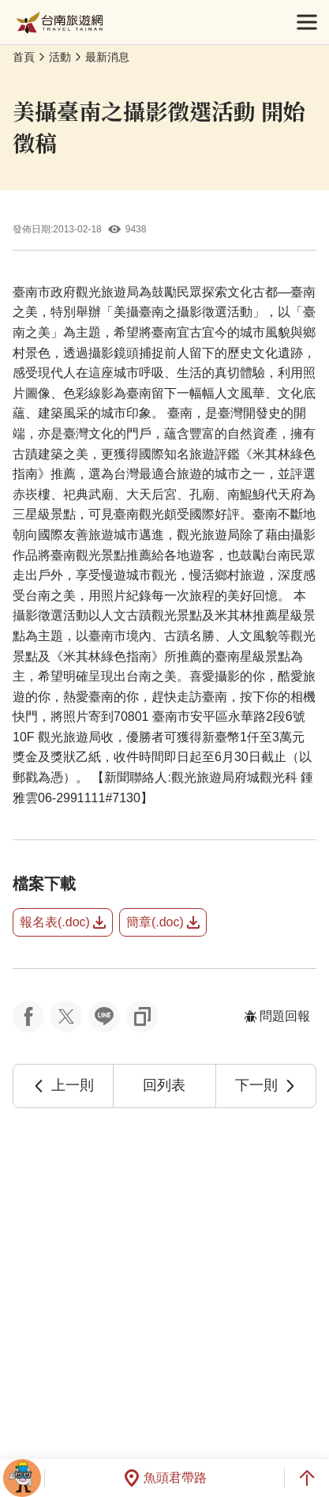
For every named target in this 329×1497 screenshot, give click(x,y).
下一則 (266, 1085)
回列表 (164, 1085)
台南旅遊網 (60, 22)
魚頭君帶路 (165, 1478)
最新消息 (107, 57)
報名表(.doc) (63, 922)
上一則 (63, 1085)
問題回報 (277, 1016)
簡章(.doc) (163, 922)
